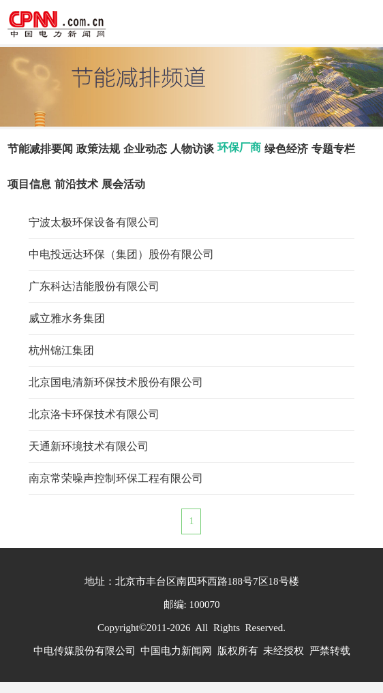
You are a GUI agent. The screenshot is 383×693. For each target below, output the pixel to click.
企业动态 (145, 149)
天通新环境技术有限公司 (89, 446)
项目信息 (29, 184)
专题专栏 (333, 149)
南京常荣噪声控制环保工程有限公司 (116, 478)
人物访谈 (192, 149)
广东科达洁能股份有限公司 (94, 286)
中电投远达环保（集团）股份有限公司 (121, 254)
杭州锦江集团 (61, 350)
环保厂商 (239, 147)
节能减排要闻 (40, 149)
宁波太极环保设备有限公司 (94, 222)
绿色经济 (286, 149)
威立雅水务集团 (67, 318)
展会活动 (123, 184)
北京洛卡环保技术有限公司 (94, 414)
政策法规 (98, 149)
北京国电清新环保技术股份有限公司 (116, 382)
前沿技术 (76, 184)
